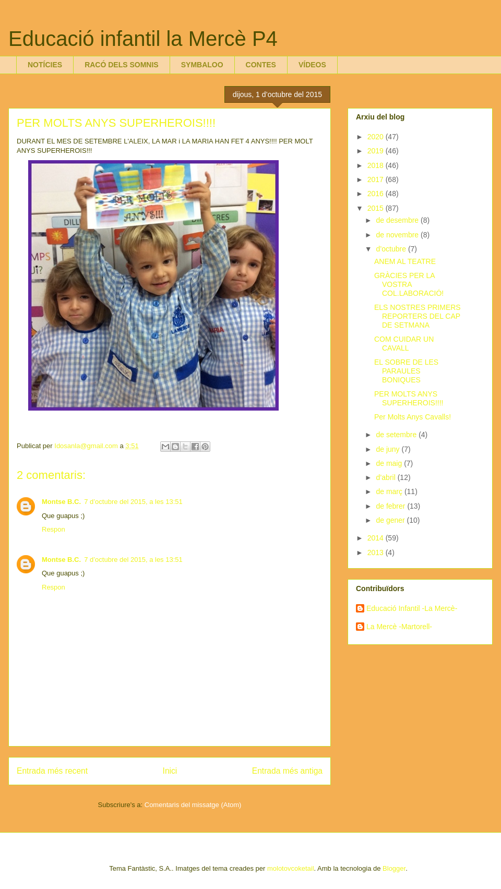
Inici (170, 770)
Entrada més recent (52, 770)
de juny (388, 449)
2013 (376, 552)
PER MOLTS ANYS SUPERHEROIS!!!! (408, 398)
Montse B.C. (61, 502)
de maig (390, 463)
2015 (376, 208)
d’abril (386, 477)
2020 (376, 137)
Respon (53, 529)
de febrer (391, 506)
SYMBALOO (202, 65)
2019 (376, 151)
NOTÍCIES (45, 65)
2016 (376, 193)
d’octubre (392, 249)
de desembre (398, 220)
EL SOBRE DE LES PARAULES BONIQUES (406, 371)
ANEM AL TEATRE (405, 261)
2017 (376, 179)
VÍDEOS (312, 65)
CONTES (261, 65)
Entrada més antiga (287, 770)
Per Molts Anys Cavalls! (412, 417)
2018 (376, 165)
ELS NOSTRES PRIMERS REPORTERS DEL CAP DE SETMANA (417, 316)
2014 (376, 538)
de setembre (397, 434)
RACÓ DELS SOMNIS (122, 65)
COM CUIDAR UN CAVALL (404, 343)
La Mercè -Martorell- (399, 626)
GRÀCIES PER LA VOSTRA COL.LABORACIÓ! (409, 284)
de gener (391, 520)
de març (390, 491)
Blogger (394, 868)
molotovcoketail (290, 868)
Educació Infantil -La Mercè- (411, 608)
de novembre (398, 235)
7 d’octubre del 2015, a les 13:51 (133, 502)
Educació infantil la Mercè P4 (143, 38)
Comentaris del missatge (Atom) (193, 805)
